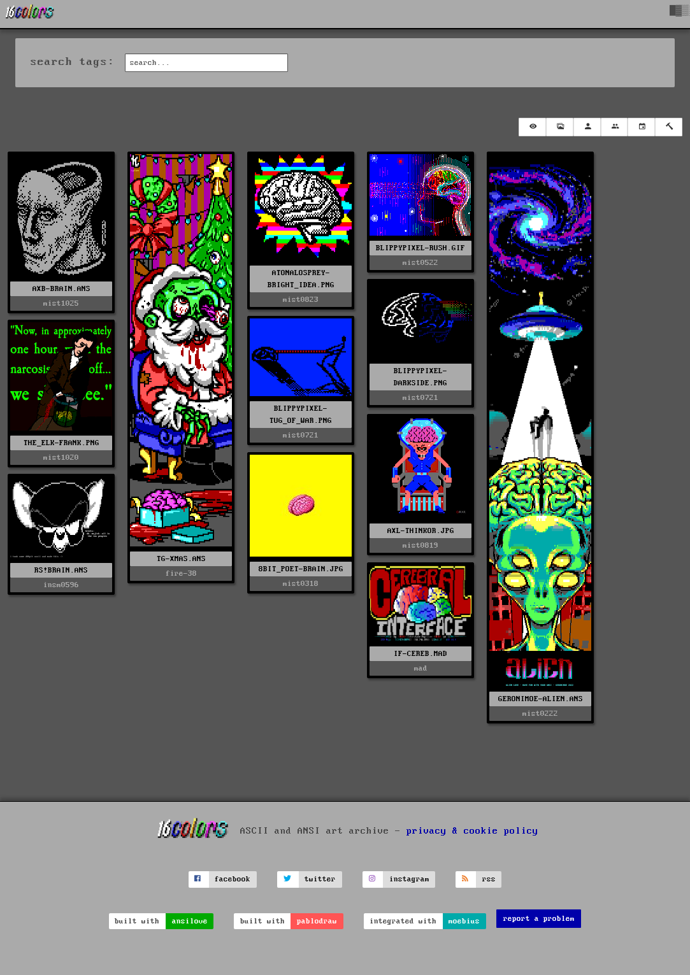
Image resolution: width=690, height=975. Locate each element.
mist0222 (540, 713)
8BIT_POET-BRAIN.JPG (301, 569)
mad (421, 668)
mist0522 (420, 263)
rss (489, 879)
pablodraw (317, 921)
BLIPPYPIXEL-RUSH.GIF (420, 248)
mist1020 (61, 457)
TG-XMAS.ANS (181, 559)
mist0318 (301, 584)
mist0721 (420, 398)
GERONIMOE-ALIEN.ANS (540, 699)
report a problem (539, 919)
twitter (320, 879)
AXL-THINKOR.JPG (420, 531)
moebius (464, 921)
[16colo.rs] (30, 14)
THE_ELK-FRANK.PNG (61, 443)
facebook (232, 879)
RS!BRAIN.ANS (61, 570)
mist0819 (420, 545)
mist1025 (61, 303)
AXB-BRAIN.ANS (61, 289)
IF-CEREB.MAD (420, 654)
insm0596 (61, 585)
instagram (409, 879)
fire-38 (181, 573)
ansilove (190, 921)
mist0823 (301, 299)
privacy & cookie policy (472, 831)
